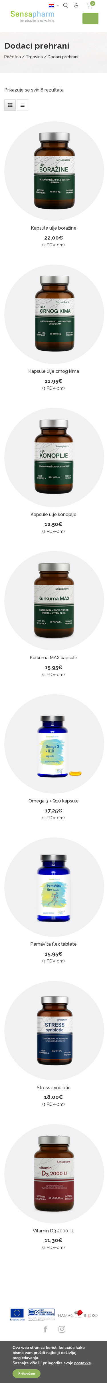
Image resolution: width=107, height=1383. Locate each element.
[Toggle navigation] (90, 18)
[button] (52, 5)
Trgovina (34, 56)
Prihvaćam (26, 1373)
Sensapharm (33, 18)
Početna (12, 56)
